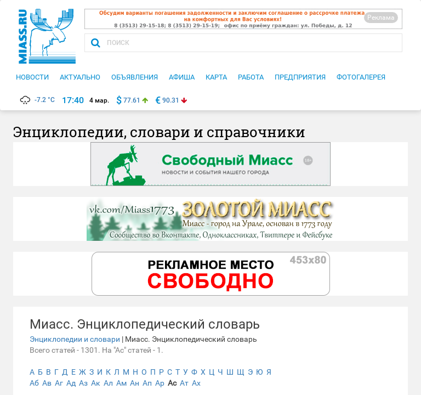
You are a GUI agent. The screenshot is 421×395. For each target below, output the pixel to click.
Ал (108, 383)
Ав (47, 383)
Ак (95, 383)
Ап (147, 383)
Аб (34, 383)
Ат (184, 383)
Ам (121, 383)
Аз (83, 383)
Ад (71, 383)
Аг (59, 383)
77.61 (131, 100)
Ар (159, 383)
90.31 (170, 100)
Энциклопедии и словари (75, 339)
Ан (134, 383)
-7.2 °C (37, 100)
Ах (196, 383)
